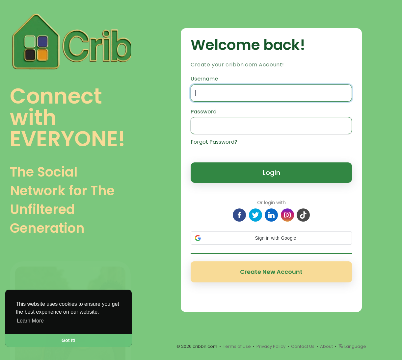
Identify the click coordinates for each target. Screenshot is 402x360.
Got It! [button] (68, 340)
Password (204, 111)
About (326, 346)
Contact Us (302, 346)
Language (352, 346)
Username (204, 79)
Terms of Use (237, 346)
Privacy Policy (270, 346)
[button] (271, 238)
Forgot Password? (214, 142)
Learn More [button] (30, 321)
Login (271, 172)
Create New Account (271, 272)
